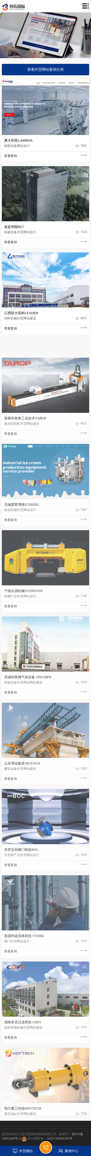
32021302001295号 (59, 1138)
